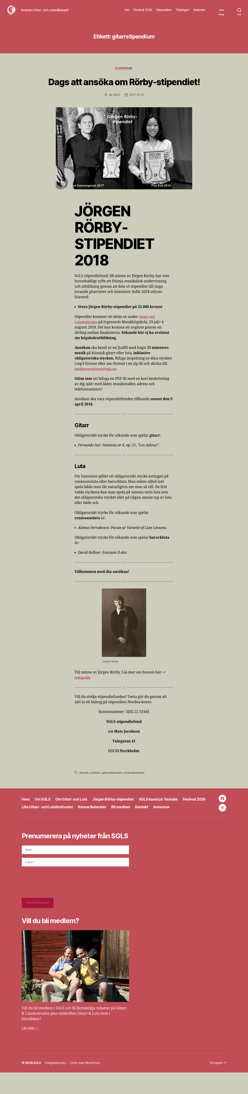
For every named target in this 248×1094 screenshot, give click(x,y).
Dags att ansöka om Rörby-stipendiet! (124, 93)
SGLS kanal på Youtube (174, 815)
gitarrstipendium (112, 790)
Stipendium (163, 12)
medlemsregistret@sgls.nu (97, 387)
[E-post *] (75, 883)
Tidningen (182, 12)
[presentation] (36, 904)
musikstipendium (134, 790)
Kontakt (185, 822)
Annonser (31, 830)
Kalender (199, 12)
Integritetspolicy (57, 1084)
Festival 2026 (143, 12)
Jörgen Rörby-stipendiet (123, 815)
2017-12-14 (136, 113)
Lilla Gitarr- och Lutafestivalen (81, 822)
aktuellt (84, 790)
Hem (26, 815)
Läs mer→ (30, 1049)
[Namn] (75, 871)
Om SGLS (45, 815)
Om (127, 12)
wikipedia (83, 695)
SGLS (116, 113)
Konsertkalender (131, 822)
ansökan (95, 790)
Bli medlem (162, 822)
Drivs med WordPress (86, 1084)
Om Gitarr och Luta (76, 815)
